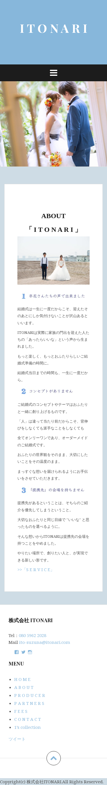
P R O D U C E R (29, 695)
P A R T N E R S (29, 703)
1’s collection (27, 727)
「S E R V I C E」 (38, 569)
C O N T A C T (27, 719)
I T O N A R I (53, 28)
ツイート (17, 739)
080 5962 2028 (32, 635)
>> (19, 569)
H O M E (22, 679)
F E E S (20, 711)
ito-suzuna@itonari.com (44, 642)
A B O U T (23, 687)
